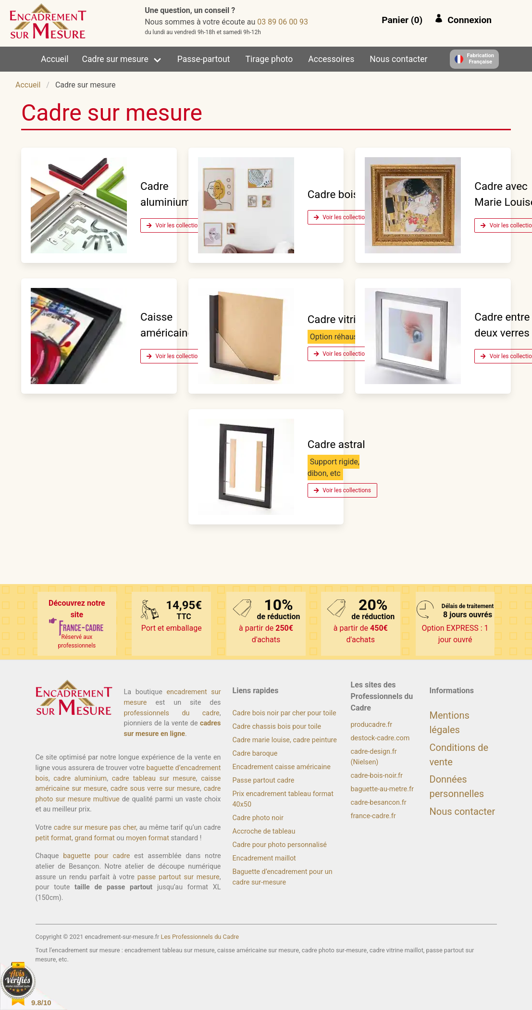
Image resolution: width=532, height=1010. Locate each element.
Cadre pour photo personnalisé (280, 845)
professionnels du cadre (172, 713)
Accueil (54, 59)
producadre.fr (372, 725)
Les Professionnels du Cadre (200, 936)
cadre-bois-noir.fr (377, 776)
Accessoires (331, 59)
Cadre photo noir (258, 818)
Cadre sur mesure (115, 59)
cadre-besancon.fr (379, 802)
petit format (54, 838)
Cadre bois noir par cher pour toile (284, 713)
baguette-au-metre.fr (382, 789)
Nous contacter (398, 59)
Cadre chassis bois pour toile (277, 727)
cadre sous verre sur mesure (155, 789)
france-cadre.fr (373, 816)
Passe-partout (203, 59)
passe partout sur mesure (178, 877)
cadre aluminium (80, 778)
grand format (94, 838)
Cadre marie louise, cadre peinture (285, 740)
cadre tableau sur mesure (154, 778)
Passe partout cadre (264, 780)
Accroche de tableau (264, 831)
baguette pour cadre (96, 856)
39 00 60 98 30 (282, 21)
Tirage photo (269, 59)
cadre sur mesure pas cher (95, 827)
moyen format (147, 838)
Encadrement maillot (264, 858)
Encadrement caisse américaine (282, 767)
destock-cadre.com (380, 738)
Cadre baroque (255, 753)
